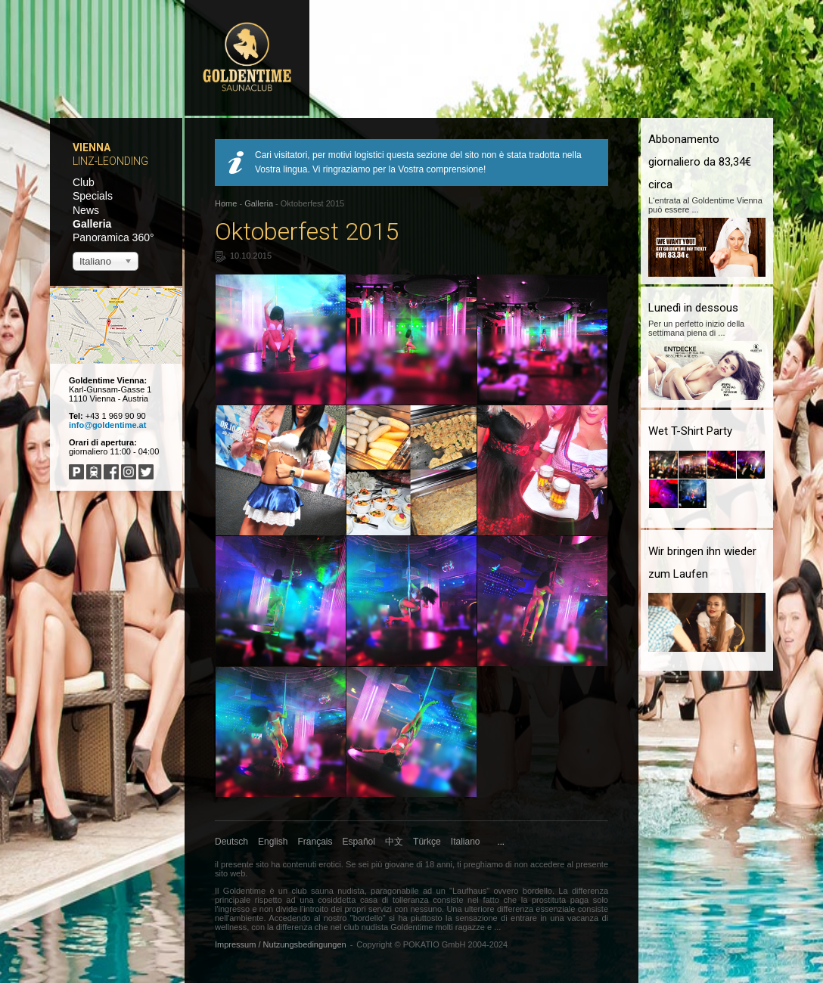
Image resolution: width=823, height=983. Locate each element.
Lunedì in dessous (693, 308)
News (86, 210)
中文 (394, 841)
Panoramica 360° (113, 237)
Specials (93, 196)
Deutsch (231, 841)
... (501, 841)
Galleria (92, 224)
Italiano (465, 841)
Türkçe (427, 841)
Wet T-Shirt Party (690, 431)
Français (315, 841)
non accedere (539, 864)
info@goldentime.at (107, 424)
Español (359, 841)
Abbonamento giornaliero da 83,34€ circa (699, 161)
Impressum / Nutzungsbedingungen (280, 944)
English (272, 841)
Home (226, 203)
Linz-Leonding (110, 161)
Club (84, 182)
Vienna (91, 147)
